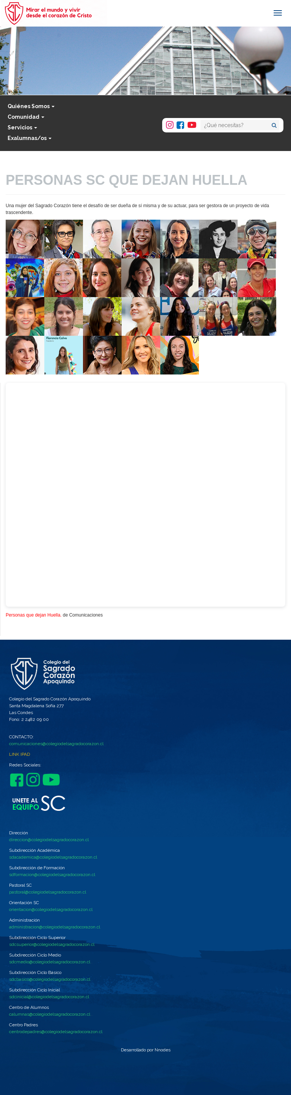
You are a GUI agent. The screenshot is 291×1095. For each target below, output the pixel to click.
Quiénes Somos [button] (31, 106)
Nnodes (163, 1050)
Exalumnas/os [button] (30, 138)
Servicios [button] (22, 127)
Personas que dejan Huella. (33, 615)
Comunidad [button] (26, 117)
